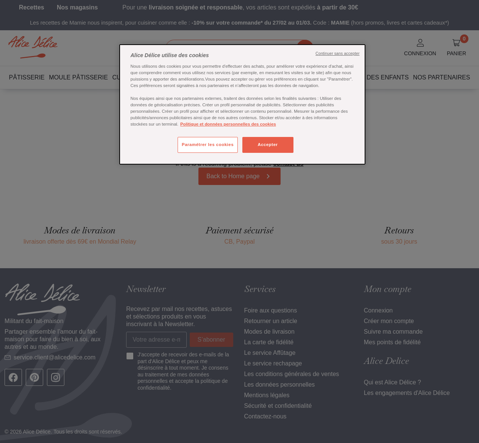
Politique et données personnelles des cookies (228, 124)
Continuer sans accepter (337, 53)
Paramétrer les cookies (208, 144)
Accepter (267, 144)
